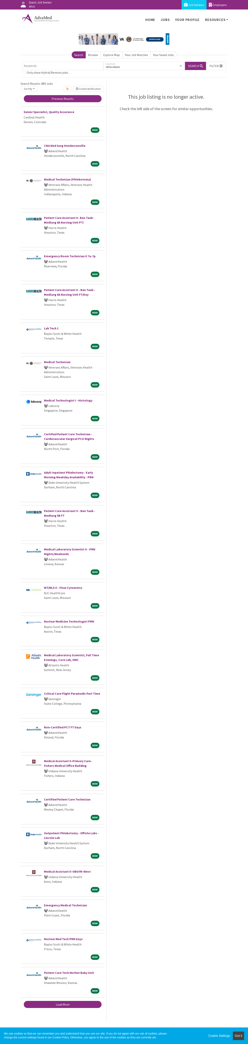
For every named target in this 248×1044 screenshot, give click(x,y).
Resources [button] (215, 19)
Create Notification (88, 89)
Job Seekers (194, 4)
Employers (218, 4)
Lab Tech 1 (51, 328)
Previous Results (63, 99)
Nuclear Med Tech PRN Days (63, 939)
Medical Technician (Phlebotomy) (67, 179)
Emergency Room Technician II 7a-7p (70, 256)
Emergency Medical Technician (65, 905)
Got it (238, 1035)
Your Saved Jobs (163, 55)
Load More (63, 1004)
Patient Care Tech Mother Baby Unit (69, 973)
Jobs (165, 19)
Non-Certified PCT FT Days (62, 727)
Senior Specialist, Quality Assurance (49, 112)
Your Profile (187, 19)
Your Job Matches (136, 55)
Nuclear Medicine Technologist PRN (69, 621)
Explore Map (111, 55)
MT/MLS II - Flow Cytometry (63, 588)
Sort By (28, 89)
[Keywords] (62, 66)
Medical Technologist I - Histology (68, 400)
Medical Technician (57, 362)
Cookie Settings (219, 1035)
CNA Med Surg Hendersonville (64, 146)
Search (78, 55)
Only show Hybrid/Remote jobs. (48, 72)
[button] (216, 66)
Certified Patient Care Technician (67, 799)
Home (150, 19)
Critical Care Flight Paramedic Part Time (72, 693)
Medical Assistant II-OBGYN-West (67, 871)
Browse (93, 55)
